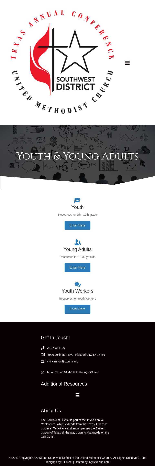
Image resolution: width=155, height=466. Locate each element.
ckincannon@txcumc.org (63, 361)
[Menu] (127, 63)
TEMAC (67, 462)
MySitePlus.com (99, 462)
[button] (77, 225)
